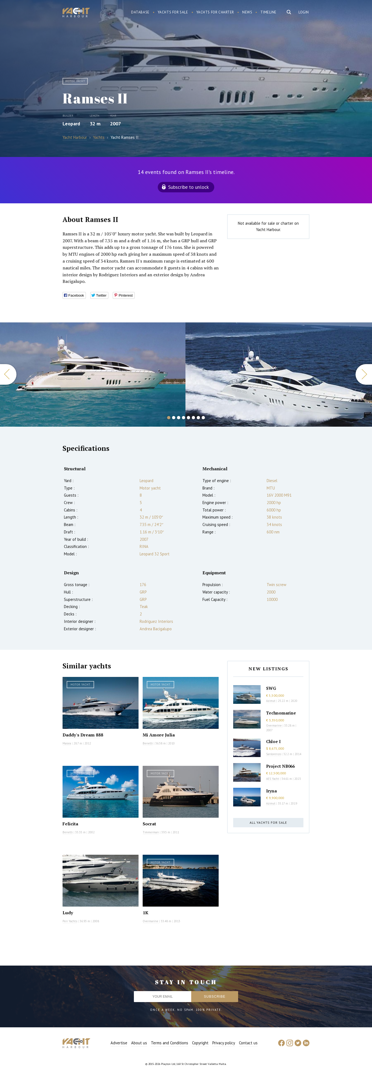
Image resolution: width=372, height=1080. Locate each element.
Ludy (68, 913)
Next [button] (364, 374)
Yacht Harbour (76, 13)
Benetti (148, 743)
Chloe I (273, 741)
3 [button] (178, 417)
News (247, 12)
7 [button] (198, 417)
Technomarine (281, 713)
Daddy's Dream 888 (83, 735)
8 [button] (203, 417)
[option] (92, 374)
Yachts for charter (215, 12)
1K (145, 913)
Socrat (149, 824)
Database (140, 12)
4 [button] (183, 417)
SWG (271, 688)
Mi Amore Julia (159, 735)
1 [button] (168, 417)
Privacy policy (223, 1042)
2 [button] (173, 417)
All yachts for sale (268, 822)
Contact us (248, 1042)
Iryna (271, 791)
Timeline (268, 12)
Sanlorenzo (273, 754)
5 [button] (188, 417)
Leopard (71, 123)
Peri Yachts (70, 921)
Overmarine (151, 921)
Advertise (119, 1042)
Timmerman (151, 832)
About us (139, 1042)
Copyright (200, 1042)
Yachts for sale (173, 12)
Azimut (270, 701)
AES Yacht (272, 779)
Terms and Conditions (169, 1042)
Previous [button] (8, 374)
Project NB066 (280, 766)
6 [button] (193, 417)
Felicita (70, 824)
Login (303, 12)
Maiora (67, 743)
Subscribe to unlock (188, 187)
